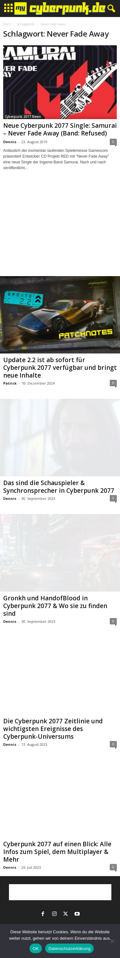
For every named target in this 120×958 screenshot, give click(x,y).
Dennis (9, 141)
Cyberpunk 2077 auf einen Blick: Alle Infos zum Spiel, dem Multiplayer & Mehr (57, 852)
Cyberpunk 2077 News (23, 116)
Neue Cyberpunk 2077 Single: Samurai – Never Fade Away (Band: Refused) (60, 129)
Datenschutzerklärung (69, 948)
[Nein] (112, 941)
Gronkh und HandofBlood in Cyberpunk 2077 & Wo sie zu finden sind (55, 606)
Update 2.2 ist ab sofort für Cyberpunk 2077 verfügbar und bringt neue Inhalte (60, 367)
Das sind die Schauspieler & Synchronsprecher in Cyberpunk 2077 (58, 487)
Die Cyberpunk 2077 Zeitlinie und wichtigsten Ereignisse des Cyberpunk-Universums (53, 729)
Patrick (10, 383)
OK (36, 948)
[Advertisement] (60, 229)
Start (7, 24)
